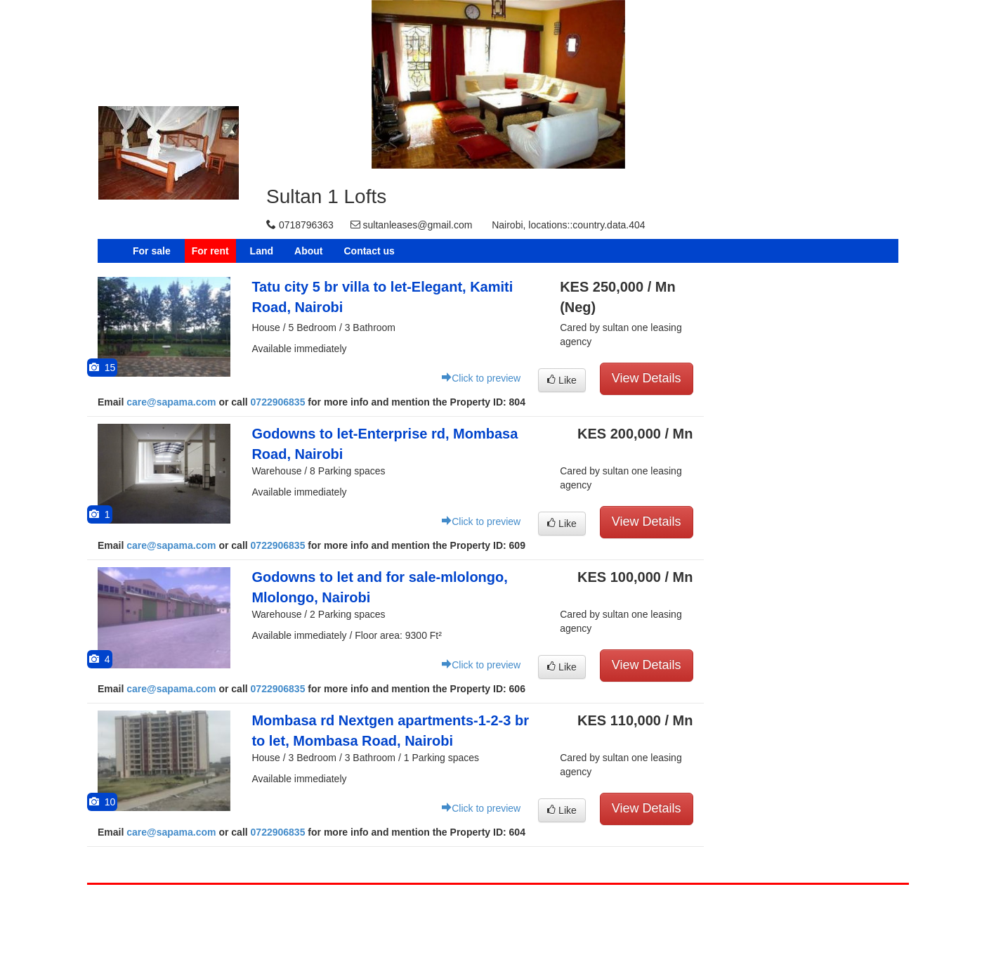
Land (261, 251)
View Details (646, 378)
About (308, 251)
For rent (210, 251)
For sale (152, 251)
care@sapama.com (171, 402)
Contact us (368, 251)
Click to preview (481, 378)
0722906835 (278, 402)
